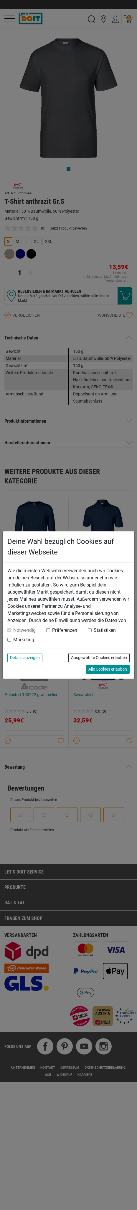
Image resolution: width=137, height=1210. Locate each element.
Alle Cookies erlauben (107, 669)
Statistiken (105, 630)
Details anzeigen (25, 657)
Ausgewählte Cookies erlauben (99, 657)
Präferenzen (64, 630)
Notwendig (24, 630)
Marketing (23, 639)
